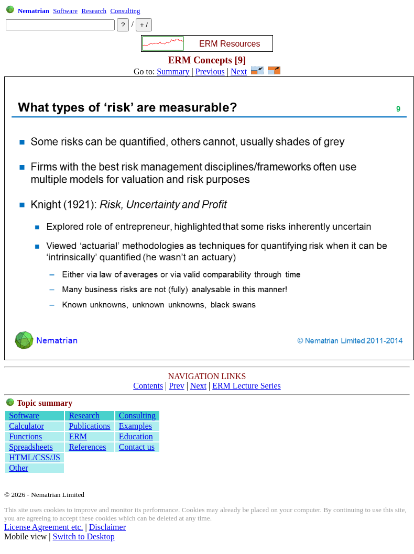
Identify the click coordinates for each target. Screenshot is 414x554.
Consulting (125, 11)
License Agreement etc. (43, 527)
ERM (78, 436)
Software (65, 11)
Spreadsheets (31, 446)
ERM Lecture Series (246, 385)
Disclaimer (107, 527)
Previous (210, 71)
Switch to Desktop (84, 536)
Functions (25, 436)
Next (239, 71)
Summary (173, 71)
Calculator (26, 426)
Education (136, 436)
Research (93, 11)
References (87, 446)
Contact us (137, 446)
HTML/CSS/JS (34, 457)
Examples (135, 426)
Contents (148, 385)
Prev (176, 385)
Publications (89, 426)
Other (18, 467)
